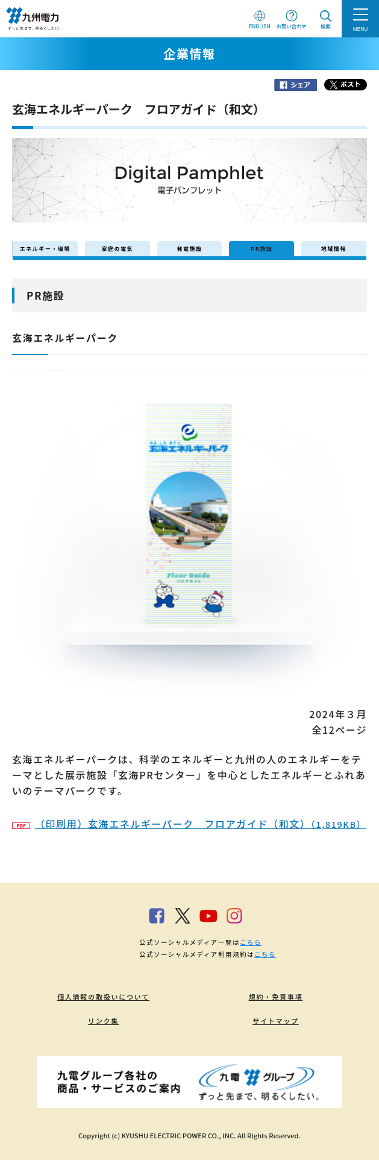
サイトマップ (275, 1021)
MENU (360, 29)
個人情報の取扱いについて (103, 996)
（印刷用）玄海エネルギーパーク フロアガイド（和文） (189, 823)
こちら (251, 942)
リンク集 (103, 1021)
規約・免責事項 (276, 996)
